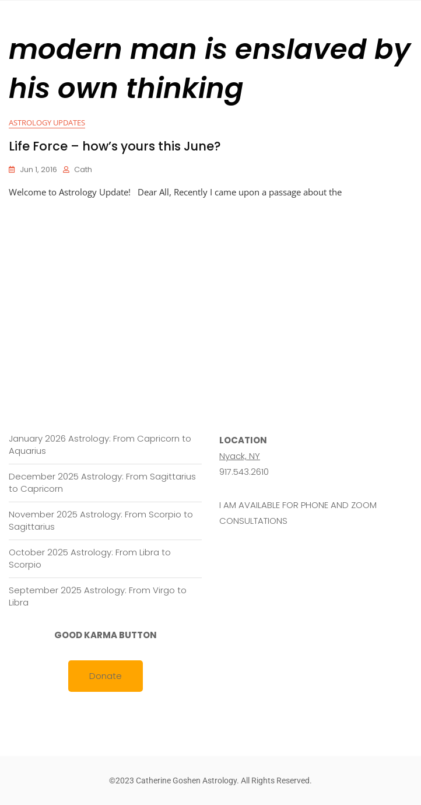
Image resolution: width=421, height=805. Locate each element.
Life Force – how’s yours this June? (115, 146)
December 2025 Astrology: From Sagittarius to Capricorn (102, 482)
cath (83, 169)
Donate (105, 676)
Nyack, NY (239, 456)
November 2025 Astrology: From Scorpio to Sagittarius (101, 520)
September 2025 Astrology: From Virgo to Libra (98, 596)
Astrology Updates (47, 122)
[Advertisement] (213, 287)
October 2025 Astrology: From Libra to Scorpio (90, 558)
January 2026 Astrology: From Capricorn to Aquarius (100, 444)
